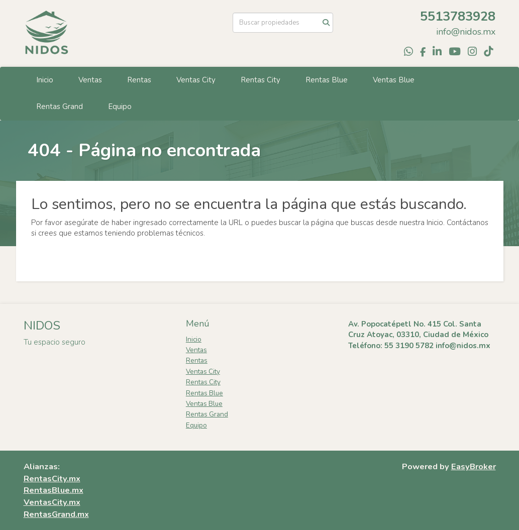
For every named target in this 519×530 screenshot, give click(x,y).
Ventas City (196, 80)
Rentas (139, 80)
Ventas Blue (393, 80)
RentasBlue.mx (53, 490)
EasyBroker (473, 466)
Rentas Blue (326, 80)
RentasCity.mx (52, 478)
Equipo (120, 106)
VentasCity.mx (52, 502)
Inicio (44, 80)
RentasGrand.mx (56, 514)
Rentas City (260, 80)
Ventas (90, 80)
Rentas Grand (59, 106)
